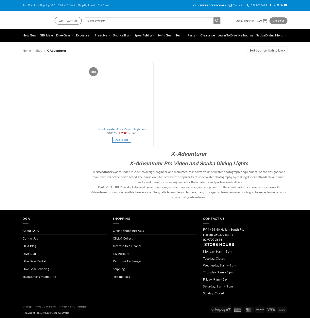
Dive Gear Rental (34, 261)
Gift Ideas (46, 35)
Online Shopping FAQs (128, 230)
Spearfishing (144, 35)
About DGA (31, 230)
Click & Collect (66, 5)
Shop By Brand (86, 5)
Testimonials (121, 276)
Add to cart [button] (121, 139)
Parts (193, 35)
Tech (180, 35)
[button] (244, 21)
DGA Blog (29, 246)
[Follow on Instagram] (274, 5)
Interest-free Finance (127, 246)
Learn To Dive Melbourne (235, 35)
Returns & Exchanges (127, 261)
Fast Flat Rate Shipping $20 (39, 5)
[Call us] (282, 5)
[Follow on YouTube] (285, 5)
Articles (82, 306)
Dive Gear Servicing (36, 269)
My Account (121, 253)
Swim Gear (165, 35)
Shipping (119, 269)
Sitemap (27, 306)
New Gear (30, 35)
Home (27, 50)
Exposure (84, 35)
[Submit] (217, 20)
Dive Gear (64, 35)
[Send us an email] (278, 5)
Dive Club (29, 253)
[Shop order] (267, 50)
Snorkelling (122, 35)
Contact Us (30, 238)
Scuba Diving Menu (271, 35)
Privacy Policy (67, 306)
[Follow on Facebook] (270, 5)
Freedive (102, 35)
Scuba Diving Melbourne (39, 276)
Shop (38, 50)
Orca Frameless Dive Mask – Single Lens (121, 129)
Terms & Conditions (45, 306)
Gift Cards (104, 5)
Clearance (207, 35)
